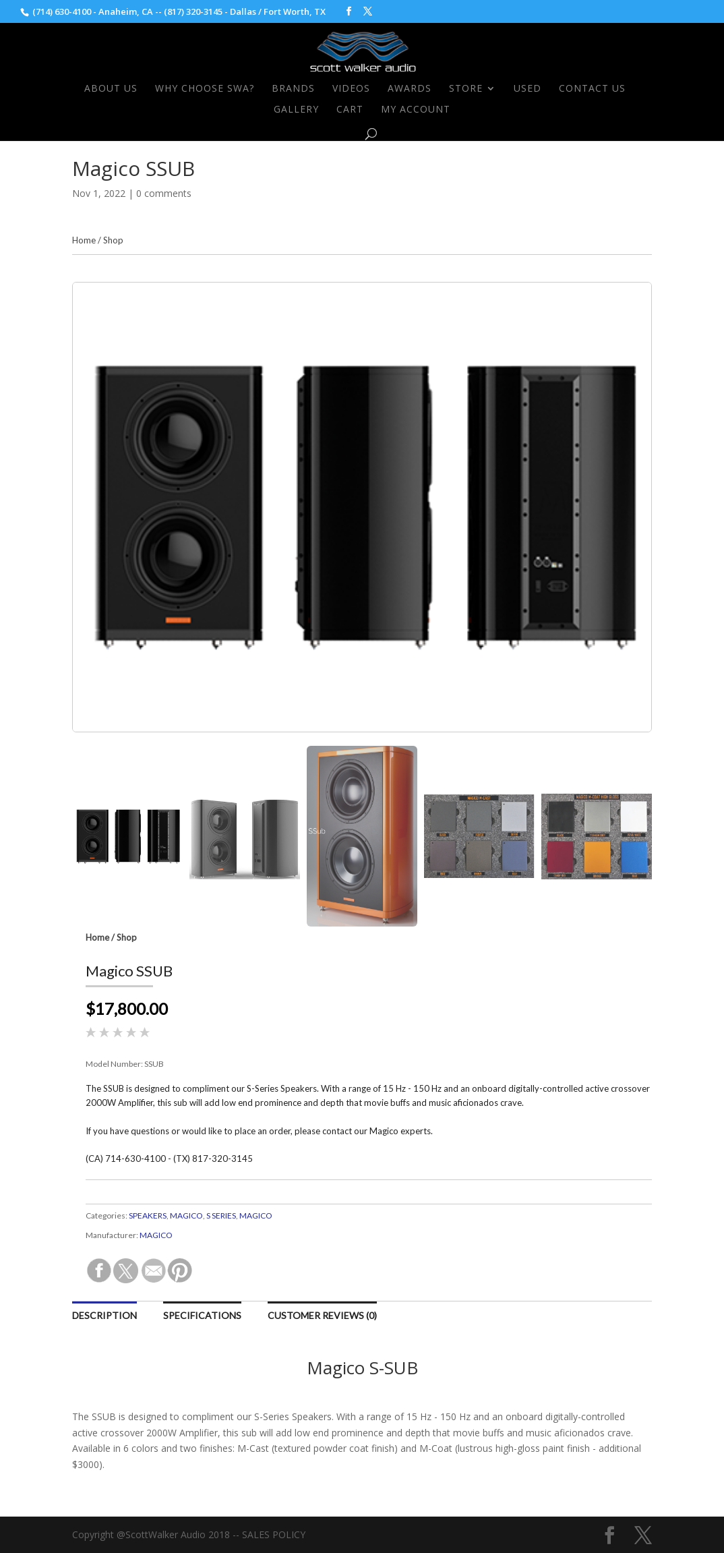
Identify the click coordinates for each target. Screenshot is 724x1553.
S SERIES (221, 1215)
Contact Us (592, 89)
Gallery (296, 110)
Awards (409, 89)
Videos (351, 89)
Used (527, 89)
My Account (415, 110)
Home (84, 240)
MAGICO (186, 1215)
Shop (113, 240)
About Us (111, 89)
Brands (293, 89)
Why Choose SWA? (204, 89)
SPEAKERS (148, 1215)
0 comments (163, 193)
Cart (349, 110)
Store (466, 89)
